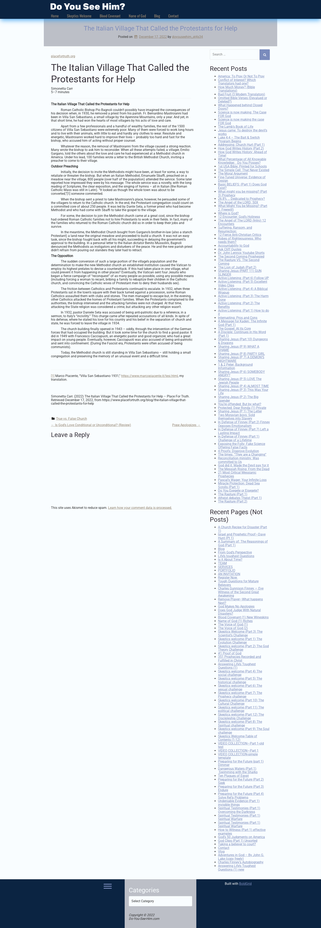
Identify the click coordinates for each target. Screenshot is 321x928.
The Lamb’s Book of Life (235, 126)
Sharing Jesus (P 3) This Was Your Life (243, 391)
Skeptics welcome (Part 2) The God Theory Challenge (243, 647)
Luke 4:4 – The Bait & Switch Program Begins (239, 139)
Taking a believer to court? (237, 844)
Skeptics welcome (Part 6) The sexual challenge (240, 687)
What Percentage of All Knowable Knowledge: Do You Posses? (242, 160)
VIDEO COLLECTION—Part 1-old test (241, 744)
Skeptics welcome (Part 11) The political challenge (241, 708)
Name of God (137, 15)
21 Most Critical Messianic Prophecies (237, 474)
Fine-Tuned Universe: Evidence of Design (242, 178)
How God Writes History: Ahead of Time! (242, 153)
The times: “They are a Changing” (242, 454)
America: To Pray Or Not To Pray (241, 76)
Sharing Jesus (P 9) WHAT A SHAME (238, 348)
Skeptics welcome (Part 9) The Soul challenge (243, 730)
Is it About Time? (230, 559)
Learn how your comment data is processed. (140, 508)
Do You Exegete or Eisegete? (238, 490)
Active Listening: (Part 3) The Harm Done (243, 297)
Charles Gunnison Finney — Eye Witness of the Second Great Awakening (240, 591)
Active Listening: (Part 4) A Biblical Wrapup (243, 290)
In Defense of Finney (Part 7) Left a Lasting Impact (243, 431)
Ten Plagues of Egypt (233, 775)
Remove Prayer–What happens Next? (240, 600)
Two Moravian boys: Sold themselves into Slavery (236, 416)
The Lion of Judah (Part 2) (237, 267)
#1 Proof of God (229, 653)
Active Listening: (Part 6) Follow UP (243, 278)
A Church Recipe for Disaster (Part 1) (242, 528)
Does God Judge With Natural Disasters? (239, 611)
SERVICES (225, 566)
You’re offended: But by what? (239, 404)
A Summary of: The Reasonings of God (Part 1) (243, 543)
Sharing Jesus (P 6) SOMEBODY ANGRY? (241, 373)
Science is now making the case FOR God (241, 121)
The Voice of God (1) (233, 624)
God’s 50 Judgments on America (241, 837)
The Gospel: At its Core (234, 328)
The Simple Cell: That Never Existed (243, 169)
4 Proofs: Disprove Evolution (238, 451)
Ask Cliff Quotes (229, 249)
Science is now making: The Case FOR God (242, 114)
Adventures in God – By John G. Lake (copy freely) (241, 856)
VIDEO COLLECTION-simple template (238, 755)
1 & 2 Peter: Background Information (235, 366)
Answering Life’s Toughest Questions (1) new (237, 867)
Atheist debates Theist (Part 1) (240, 497)
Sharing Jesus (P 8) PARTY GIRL (241, 353)
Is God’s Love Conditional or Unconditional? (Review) (91, 425)
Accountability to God (233, 245)
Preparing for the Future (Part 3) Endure (241, 788)
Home (55, 15)
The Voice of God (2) (233, 627)
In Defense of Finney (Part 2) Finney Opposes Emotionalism (244, 423)
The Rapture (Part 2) (232, 501)
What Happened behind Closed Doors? (240, 106)
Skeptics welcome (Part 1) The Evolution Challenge (240, 640)
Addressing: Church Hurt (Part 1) (241, 144)
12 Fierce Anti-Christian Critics (239, 234)
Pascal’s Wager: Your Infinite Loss (242, 479)
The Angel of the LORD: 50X (238, 202)
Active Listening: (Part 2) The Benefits (239, 304)
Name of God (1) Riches (235, 620)
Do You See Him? (87, 6)
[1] (52, 376)
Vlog (221, 851)
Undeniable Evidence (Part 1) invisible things (239, 802)
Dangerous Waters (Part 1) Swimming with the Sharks (238, 770)
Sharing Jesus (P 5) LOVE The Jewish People (239, 380)
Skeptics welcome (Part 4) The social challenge (240, 673)
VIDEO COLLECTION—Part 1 (238, 750)
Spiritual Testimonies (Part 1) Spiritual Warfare (239, 816)
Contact (173, 15)
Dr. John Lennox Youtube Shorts (241, 252)
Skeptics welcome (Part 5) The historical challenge (240, 680)
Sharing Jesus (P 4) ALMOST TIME (243, 386)
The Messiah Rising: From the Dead (243, 468)
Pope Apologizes (186, 425)
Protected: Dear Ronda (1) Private (242, 407)
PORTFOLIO (226, 570)
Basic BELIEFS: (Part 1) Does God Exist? (242, 186)
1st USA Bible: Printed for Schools (242, 166)
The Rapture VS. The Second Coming (238, 261)
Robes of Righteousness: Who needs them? (239, 239)
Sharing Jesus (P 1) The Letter (240, 411)
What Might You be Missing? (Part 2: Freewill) (242, 207)
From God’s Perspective (235, 552)
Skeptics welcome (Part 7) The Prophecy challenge (240, 694)
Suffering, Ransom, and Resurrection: (235, 229)
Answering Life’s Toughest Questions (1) (237, 665)
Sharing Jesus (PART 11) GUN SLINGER (239, 272)
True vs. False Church (71, 419)
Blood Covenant (110, 15)
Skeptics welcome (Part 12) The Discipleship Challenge (241, 716)
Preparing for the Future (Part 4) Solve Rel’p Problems (241, 795)
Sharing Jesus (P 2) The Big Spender (238, 398)
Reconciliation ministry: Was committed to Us (238, 459)
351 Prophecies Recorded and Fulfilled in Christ (239, 658)
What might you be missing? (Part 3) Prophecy (242, 193)
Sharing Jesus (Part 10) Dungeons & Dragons (243, 340)
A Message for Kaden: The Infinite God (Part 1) (242, 322)
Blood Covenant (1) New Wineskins (243, 617)
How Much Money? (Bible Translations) (236, 88)
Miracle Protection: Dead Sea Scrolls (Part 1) (239, 485)
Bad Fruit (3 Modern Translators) (241, 94)
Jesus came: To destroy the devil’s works (242, 132)
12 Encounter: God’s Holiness (239, 216)
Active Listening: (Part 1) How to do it (243, 312)
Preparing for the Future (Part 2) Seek (241, 780)
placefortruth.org (63, 56)
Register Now (228, 577)
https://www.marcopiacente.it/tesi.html (149, 376)
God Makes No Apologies (236, 606)
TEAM (222, 563)
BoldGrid (245, 883)
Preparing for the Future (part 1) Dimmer (241, 762)
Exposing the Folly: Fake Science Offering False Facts (241, 445)
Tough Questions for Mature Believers (238, 582)
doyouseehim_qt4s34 (187, 37)
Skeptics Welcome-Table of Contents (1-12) (237, 737)
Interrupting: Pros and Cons (237, 317)
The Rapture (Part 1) (232, 494)
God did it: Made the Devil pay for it (243, 465)
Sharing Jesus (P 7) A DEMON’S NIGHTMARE (241, 358)
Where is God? (228, 213)
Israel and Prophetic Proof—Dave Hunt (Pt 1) (242, 536)
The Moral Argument (233, 173)
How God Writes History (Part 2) (241, 148)
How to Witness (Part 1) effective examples (242, 831)
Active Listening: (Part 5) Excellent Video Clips (242, 283)
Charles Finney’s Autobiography (240, 862)
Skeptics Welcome (79, 15)
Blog (157, 15)
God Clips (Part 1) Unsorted (237, 840)
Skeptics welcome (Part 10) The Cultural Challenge (241, 701)
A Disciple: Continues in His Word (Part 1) (242, 333)
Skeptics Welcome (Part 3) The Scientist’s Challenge (240, 633)
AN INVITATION (229, 574)
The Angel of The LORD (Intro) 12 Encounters (242, 222)
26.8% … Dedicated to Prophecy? (241, 198)
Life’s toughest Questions (236, 556)
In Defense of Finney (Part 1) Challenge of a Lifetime (238, 438)
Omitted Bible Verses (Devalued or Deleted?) (242, 99)
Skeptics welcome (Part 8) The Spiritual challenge (240, 723)
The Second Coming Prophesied (241, 256)
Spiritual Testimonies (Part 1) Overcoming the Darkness (239, 809)
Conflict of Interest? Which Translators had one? (237, 81)
